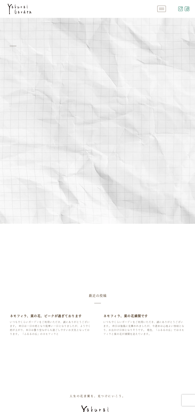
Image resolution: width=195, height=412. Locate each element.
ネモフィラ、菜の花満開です (125, 316)
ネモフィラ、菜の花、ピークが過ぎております (46, 316)
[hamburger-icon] (161, 9)
